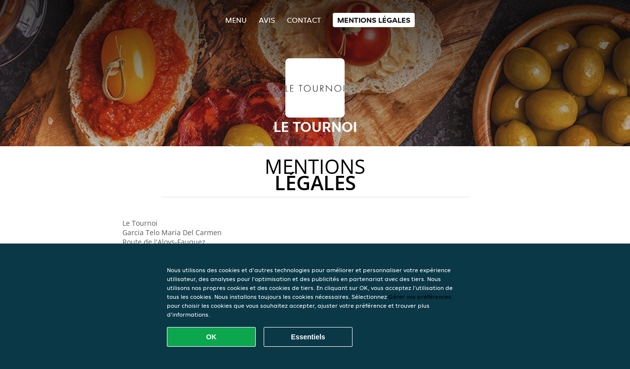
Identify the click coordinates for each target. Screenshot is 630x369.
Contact (304, 20)
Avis (267, 20)
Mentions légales (373, 20)
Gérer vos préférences (420, 296)
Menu (236, 20)
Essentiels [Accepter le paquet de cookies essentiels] (308, 337)
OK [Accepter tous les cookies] (211, 337)
